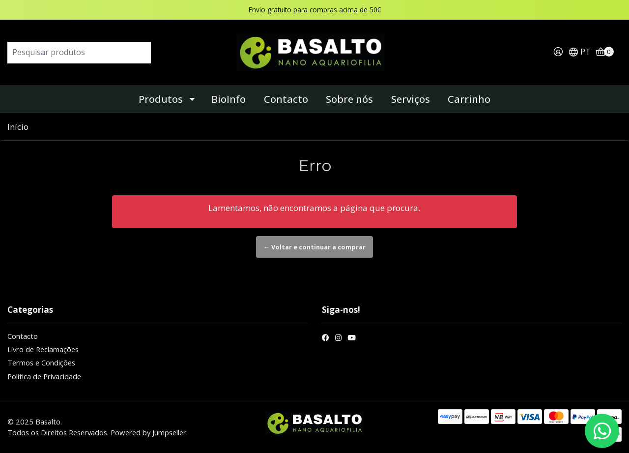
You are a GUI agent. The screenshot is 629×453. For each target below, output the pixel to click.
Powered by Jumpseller (148, 432)
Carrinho (469, 99)
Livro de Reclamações (43, 349)
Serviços (410, 99)
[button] (579, 52)
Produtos (161, 99)
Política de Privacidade (44, 376)
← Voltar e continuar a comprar (314, 246)
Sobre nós (349, 99)
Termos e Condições (41, 362)
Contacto (286, 99)
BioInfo (228, 99)
